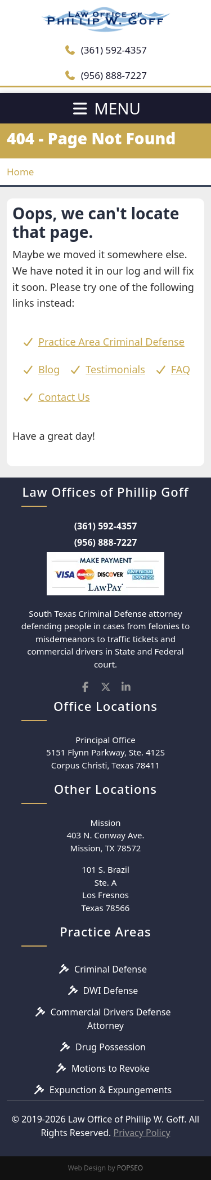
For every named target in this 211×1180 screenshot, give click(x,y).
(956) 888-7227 (105, 75)
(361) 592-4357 (105, 49)
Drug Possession (110, 1047)
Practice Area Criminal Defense (111, 341)
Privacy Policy (142, 1132)
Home (20, 171)
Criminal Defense (110, 969)
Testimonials (115, 369)
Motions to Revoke (110, 1068)
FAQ (180, 369)
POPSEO (130, 1168)
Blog (49, 369)
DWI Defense (110, 990)
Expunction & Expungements (111, 1090)
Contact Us (64, 397)
